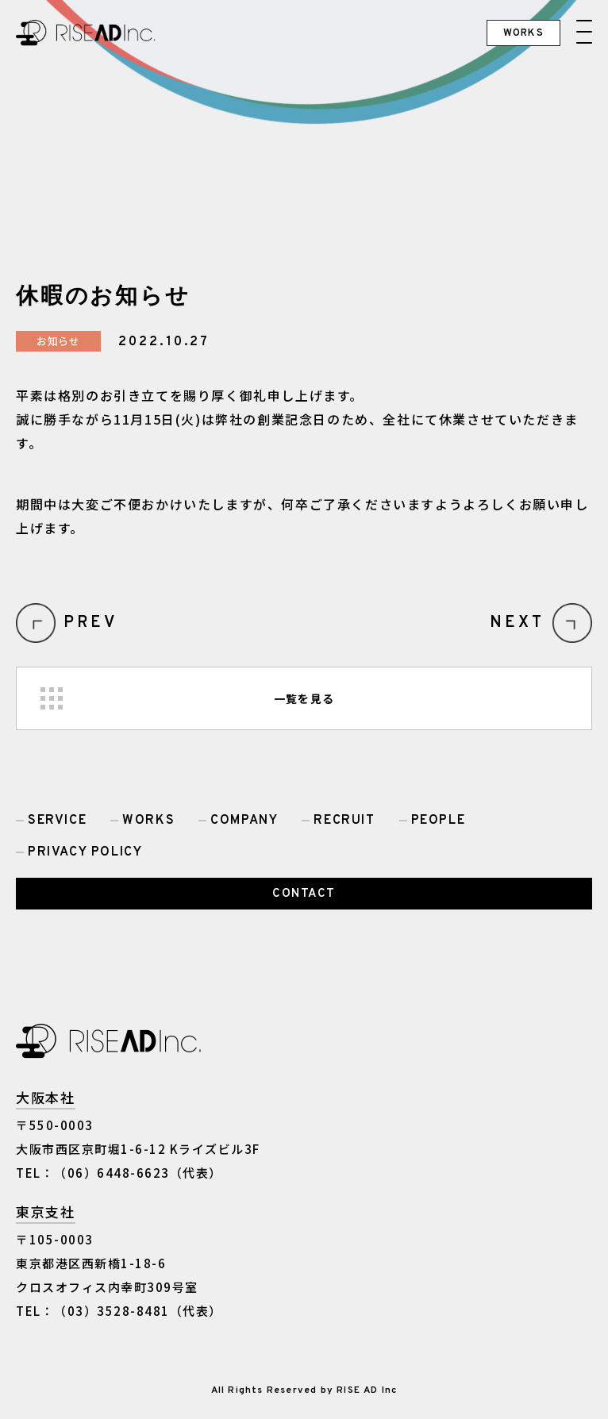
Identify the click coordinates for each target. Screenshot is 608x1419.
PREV (90, 623)
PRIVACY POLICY (85, 852)
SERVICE (57, 820)
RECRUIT (344, 820)
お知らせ (58, 340)
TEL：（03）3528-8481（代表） (119, 1310)
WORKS (148, 820)
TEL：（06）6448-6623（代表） (119, 1172)
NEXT (517, 623)
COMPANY (244, 820)
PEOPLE (438, 820)
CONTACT (304, 894)
